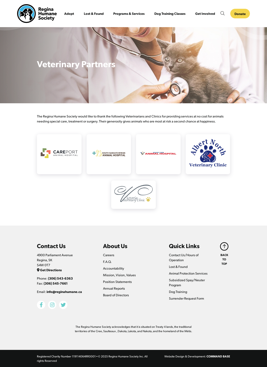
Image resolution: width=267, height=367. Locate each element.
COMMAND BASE (218, 356)
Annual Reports (114, 288)
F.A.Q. (107, 261)
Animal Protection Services (188, 273)
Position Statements (117, 281)
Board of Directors (116, 295)
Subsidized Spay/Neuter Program (187, 282)
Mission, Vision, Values (119, 275)
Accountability (113, 268)
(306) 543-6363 (60, 278)
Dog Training (178, 291)
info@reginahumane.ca (64, 291)
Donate (240, 13)
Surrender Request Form (186, 298)
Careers (108, 255)
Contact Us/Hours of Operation (184, 257)
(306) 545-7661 (56, 283)
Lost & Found (178, 266)
